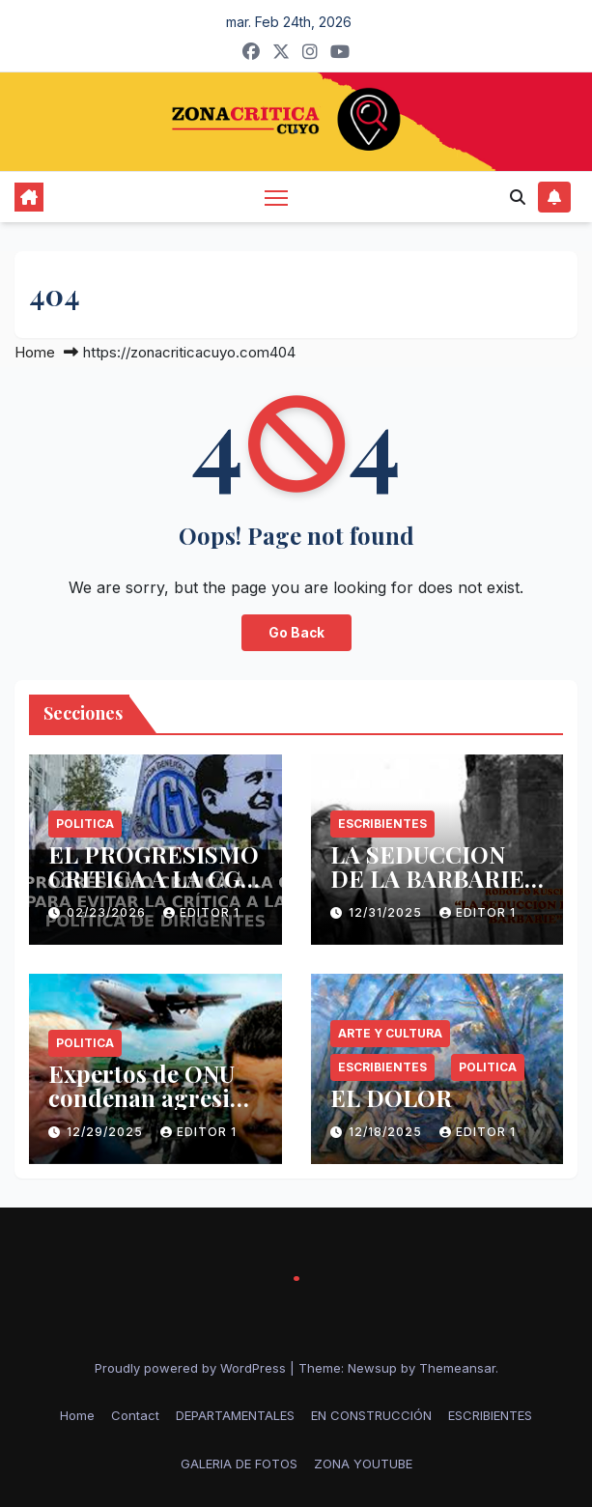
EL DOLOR (391, 1097)
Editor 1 (201, 912)
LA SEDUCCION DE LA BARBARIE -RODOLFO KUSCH (435, 878)
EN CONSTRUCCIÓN (371, 1415)
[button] (517, 197)
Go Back (296, 632)
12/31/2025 (387, 912)
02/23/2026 (108, 912)
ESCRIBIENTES (382, 823)
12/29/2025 (107, 1131)
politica (85, 823)
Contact (135, 1415)
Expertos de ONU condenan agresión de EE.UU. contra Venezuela (153, 1109)
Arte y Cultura (390, 1033)
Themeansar (457, 1368)
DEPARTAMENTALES (235, 1415)
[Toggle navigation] (276, 197)
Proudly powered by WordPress (192, 1368)
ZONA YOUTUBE (363, 1463)
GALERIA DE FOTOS (239, 1463)
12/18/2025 (387, 1131)
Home (34, 352)
